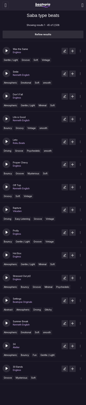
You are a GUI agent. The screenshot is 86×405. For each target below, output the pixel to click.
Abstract (8, 309)
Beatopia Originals (22, 302)
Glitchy (48, 309)
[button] (6, 51)
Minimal (42, 105)
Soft (36, 60)
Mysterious (33, 173)
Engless (17, 52)
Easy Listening (22, 218)
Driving (7, 150)
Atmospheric (10, 82)
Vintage (46, 60)
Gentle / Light (11, 60)
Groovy (20, 128)
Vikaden (17, 211)
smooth (47, 82)
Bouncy (8, 128)
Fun (35, 355)
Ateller (16, 347)
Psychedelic (33, 150)
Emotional (26, 82)
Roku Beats (19, 143)
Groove (26, 60)
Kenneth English (21, 75)
